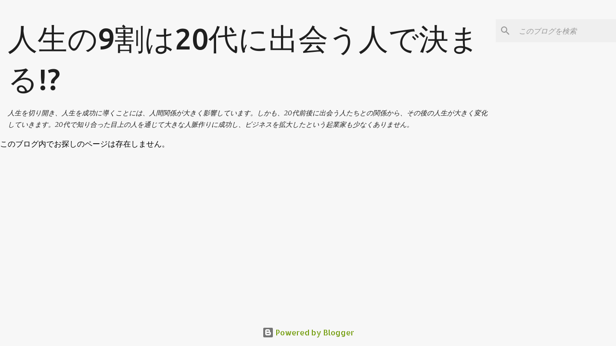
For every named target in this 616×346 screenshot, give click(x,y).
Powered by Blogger (308, 332)
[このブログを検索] (565, 30)
